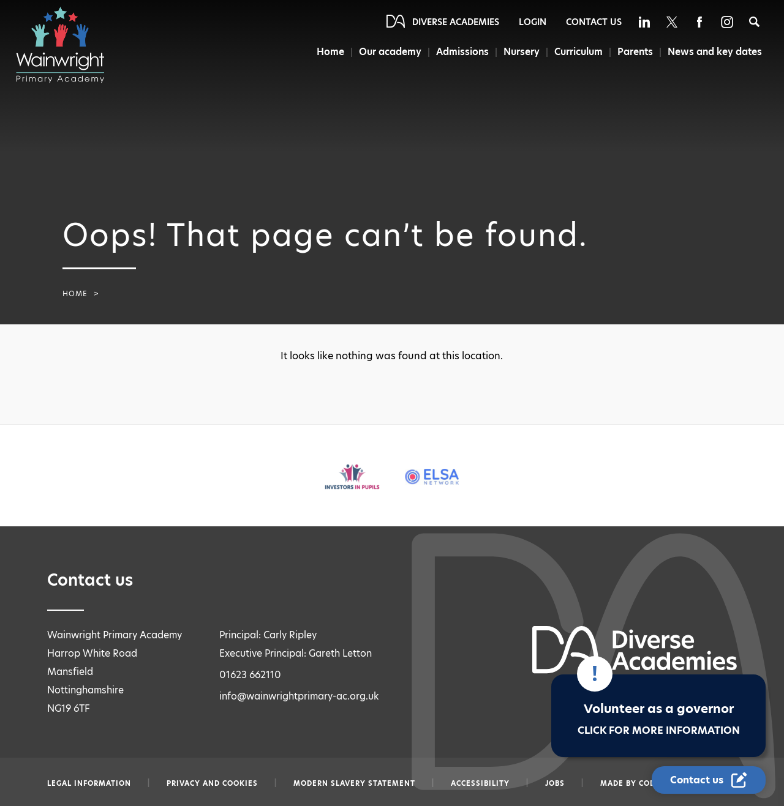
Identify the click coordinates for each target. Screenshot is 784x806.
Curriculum (578, 51)
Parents (635, 51)
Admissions (462, 51)
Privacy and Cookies (212, 783)
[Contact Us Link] (709, 780)
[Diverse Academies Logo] (66, 44)
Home (330, 51)
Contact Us (594, 22)
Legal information (89, 783)
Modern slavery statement (354, 783)
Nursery (521, 51)
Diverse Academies (455, 22)
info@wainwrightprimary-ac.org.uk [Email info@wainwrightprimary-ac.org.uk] (299, 696)
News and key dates (715, 51)
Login (532, 22)
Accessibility (480, 783)
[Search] (754, 21)
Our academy (390, 51)
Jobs (555, 783)
